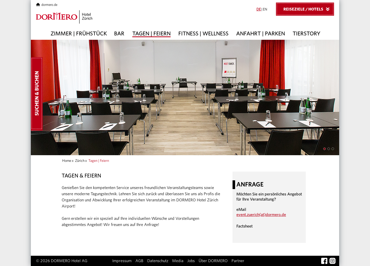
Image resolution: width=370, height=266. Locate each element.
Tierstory (306, 33)
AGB (139, 261)
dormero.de (46, 5)
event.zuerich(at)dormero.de (261, 215)
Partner (238, 261)
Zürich (80, 161)
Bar (119, 33)
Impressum (122, 261)
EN (265, 9)
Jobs (191, 261)
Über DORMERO (213, 261)
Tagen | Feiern (151, 33)
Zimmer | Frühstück (79, 33)
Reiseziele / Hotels (308, 9)
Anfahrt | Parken (260, 33)
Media (177, 261)
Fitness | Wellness (203, 33)
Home (66, 161)
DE (258, 9)
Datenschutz (157, 261)
